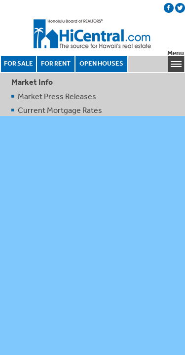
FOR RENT (56, 63)
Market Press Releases (57, 96)
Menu (175, 53)
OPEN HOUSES (101, 63)
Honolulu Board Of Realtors (93, 34)
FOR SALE (18, 63)
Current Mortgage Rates (60, 110)
